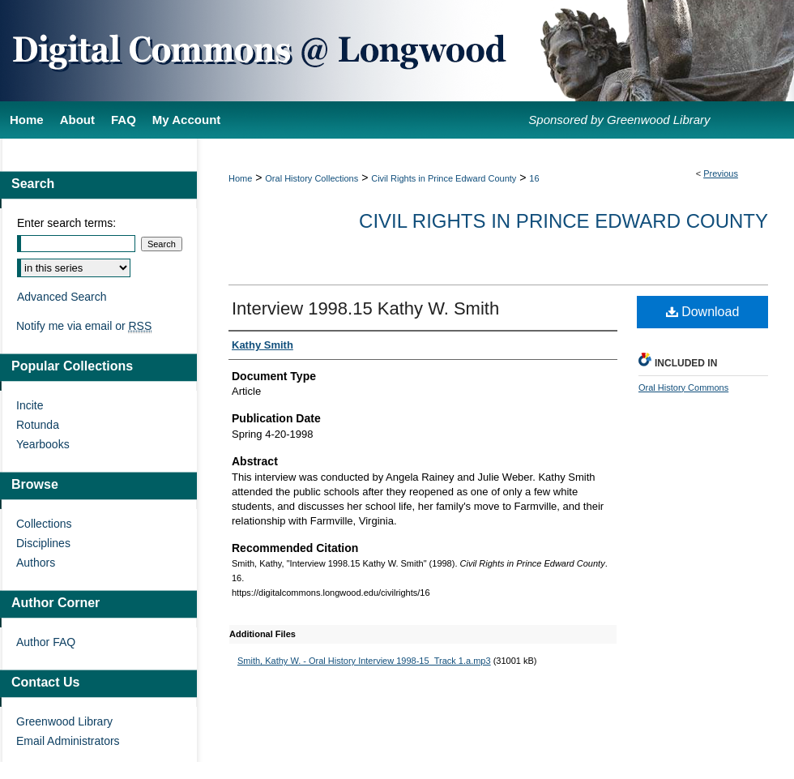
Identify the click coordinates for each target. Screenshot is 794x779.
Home (240, 178)
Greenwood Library (64, 721)
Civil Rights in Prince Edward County (443, 178)
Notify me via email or (84, 325)
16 (534, 178)
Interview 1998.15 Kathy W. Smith (365, 308)
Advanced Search (62, 296)
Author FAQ (45, 642)
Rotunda (37, 424)
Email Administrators (68, 740)
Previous (720, 173)
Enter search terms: (66, 222)
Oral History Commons (683, 387)
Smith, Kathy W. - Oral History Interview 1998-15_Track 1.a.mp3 (364, 661)
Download (703, 312)
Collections (43, 523)
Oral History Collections (311, 178)
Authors (35, 562)
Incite (29, 405)
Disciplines (43, 543)
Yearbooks (43, 444)
